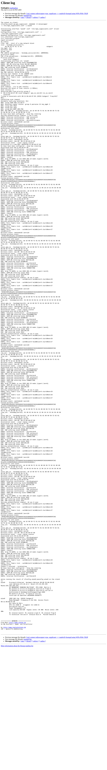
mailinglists (14, 8)
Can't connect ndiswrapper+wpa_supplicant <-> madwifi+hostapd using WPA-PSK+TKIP (57, 13)
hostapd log (27, 15)
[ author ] (42, 17)
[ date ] (22, 17)
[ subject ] (35, 17)
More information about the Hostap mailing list (17, 768)
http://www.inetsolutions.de (14, 749)
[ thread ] (28, 17)
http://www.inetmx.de (17, 743)
